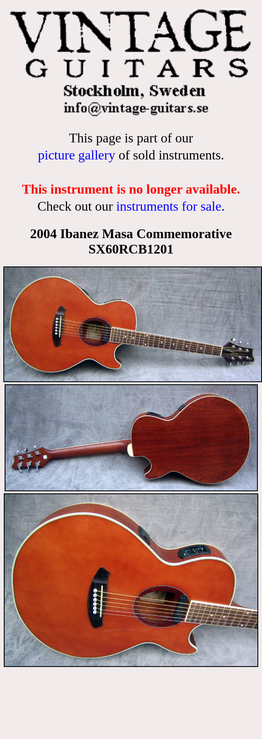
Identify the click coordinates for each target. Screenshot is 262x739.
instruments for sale (168, 206)
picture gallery (76, 154)
